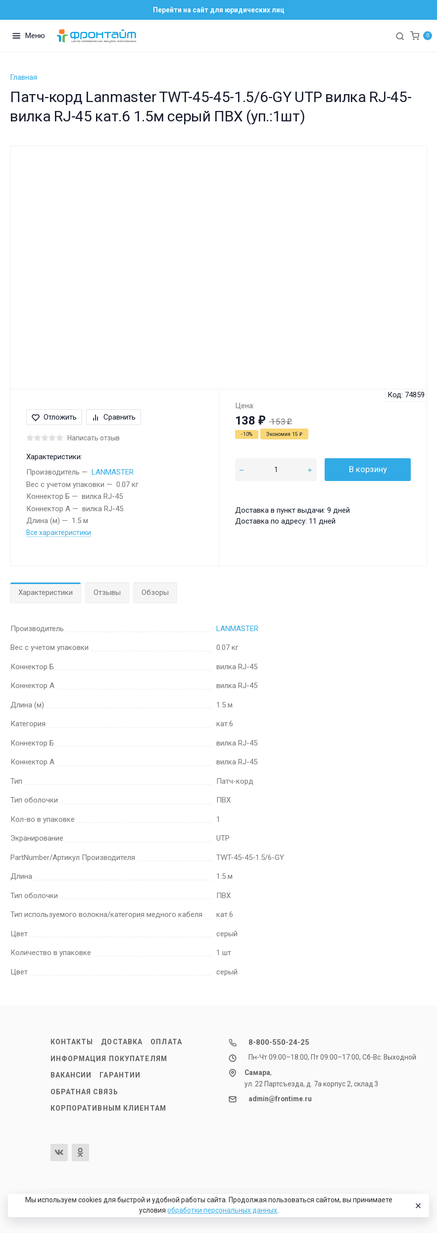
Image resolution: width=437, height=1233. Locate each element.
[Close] (417, 1205)
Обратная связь (84, 1092)
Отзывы (107, 592)
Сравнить (114, 417)
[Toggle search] (399, 36)
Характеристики (45, 592)
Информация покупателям (108, 1059)
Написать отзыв (93, 438)
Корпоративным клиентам (108, 1108)
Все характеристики (58, 532)
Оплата (166, 1042)
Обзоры (155, 592)
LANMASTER (113, 472)
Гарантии (120, 1075)
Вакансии (71, 1075)
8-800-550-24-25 (278, 1042)
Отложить (54, 417)
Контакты (72, 1042)
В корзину (368, 469)
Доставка (122, 1042)
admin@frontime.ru (280, 1099)
